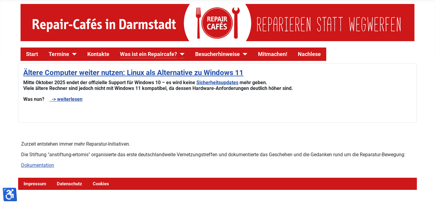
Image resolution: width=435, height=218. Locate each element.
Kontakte (98, 54)
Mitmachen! (272, 54)
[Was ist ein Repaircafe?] (181, 54)
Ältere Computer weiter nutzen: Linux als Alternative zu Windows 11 (133, 72)
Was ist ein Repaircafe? (148, 54)
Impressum (35, 184)
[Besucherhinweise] (243, 54)
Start (32, 54)
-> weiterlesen (65, 99)
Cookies (101, 184)
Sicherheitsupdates (217, 82)
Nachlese (309, 54)
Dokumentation (37, 165)
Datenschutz (69, 184)
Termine (59, 54)
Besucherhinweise (217, 54)
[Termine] (73, 54)
